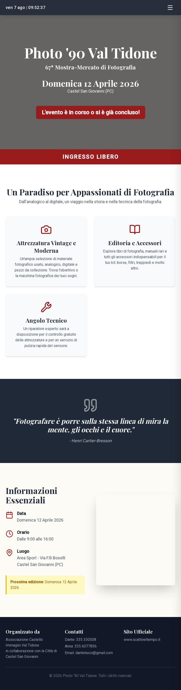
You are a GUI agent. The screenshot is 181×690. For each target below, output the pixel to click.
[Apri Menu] (170, 7)
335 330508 (86, 639)
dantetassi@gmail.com (94, 653)
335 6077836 (85, 646)
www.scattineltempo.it (142, 639)
